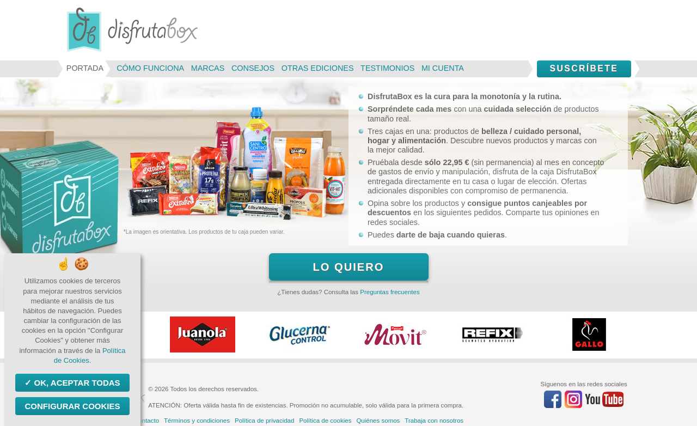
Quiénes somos (378, 420)
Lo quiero (348, 267)
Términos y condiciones (197, 420)
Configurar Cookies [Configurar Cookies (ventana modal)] (72, 406)
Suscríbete (583, 68)
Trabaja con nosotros (434, 420)
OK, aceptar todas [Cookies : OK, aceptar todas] (76, 382)
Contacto (146, 420)
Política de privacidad (264, 420)
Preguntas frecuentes (389, 292)
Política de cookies (325, 420)
